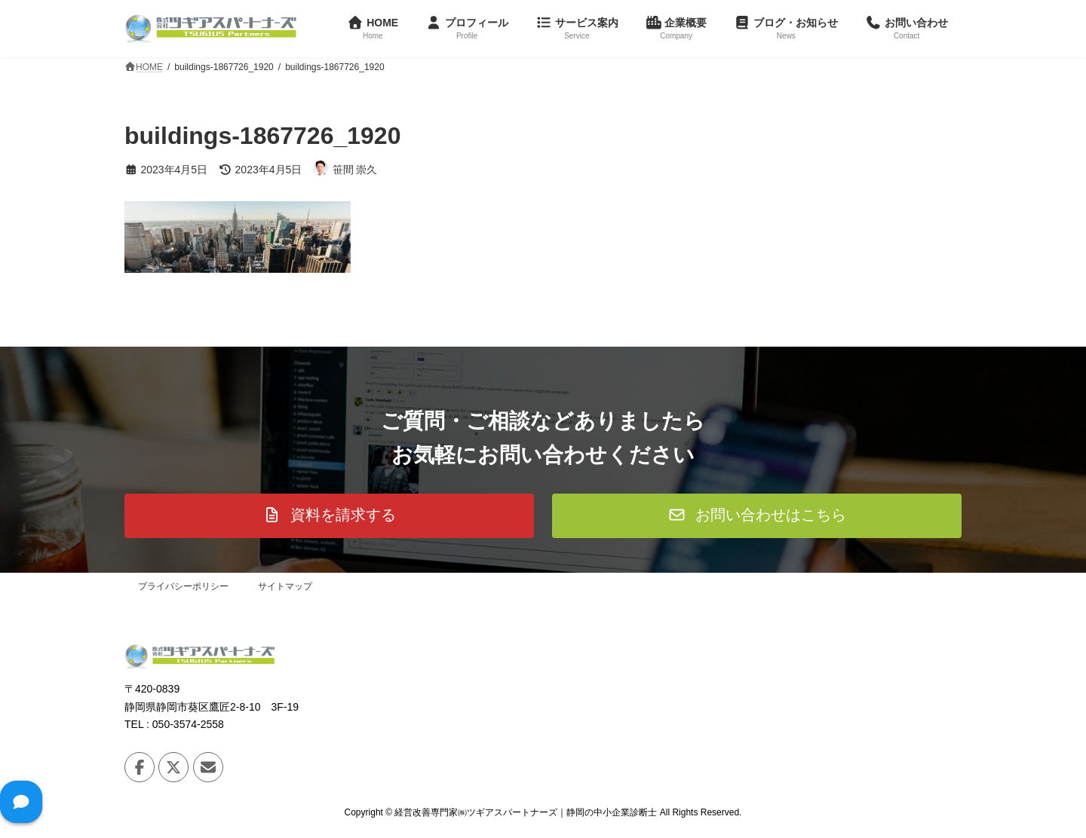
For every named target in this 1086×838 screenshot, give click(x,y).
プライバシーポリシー (183, 586)
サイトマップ (285, 586)
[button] (329, 516)
